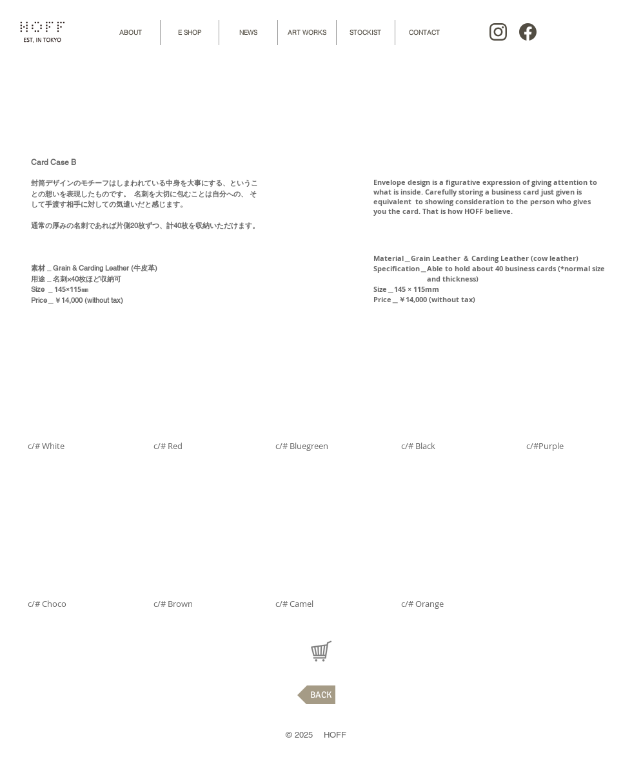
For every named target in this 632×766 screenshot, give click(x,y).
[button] (71, 412)
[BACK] (316, 694)
